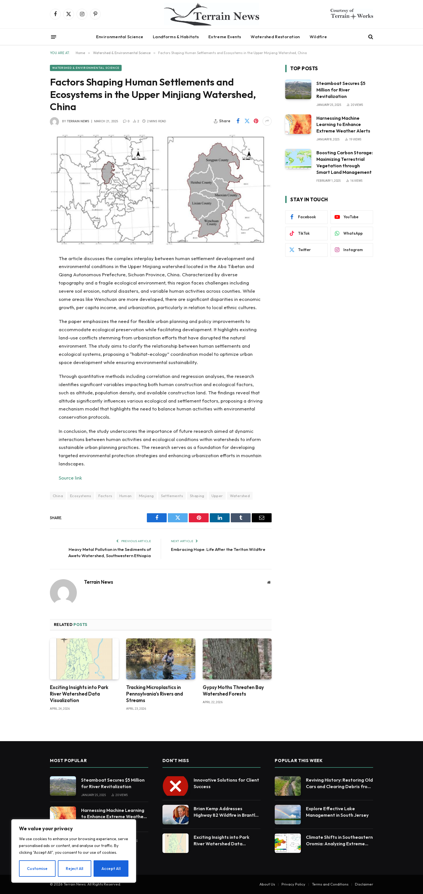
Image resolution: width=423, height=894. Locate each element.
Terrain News (78, 121)
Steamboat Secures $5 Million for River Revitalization (340, 89)
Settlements (172, 495)
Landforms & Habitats (176, 36)
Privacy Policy (293, 884)
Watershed (240, 495)
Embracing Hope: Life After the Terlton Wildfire (218, 549)
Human (125, 495)
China (58, 495)
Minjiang (146, 495)
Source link (70, 478)
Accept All (110, 868)
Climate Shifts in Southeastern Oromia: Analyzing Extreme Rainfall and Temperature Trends (339, 840)
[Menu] (53, 36)
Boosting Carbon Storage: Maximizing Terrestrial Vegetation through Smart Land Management (344, 162)
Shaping (197, 495)
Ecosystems (80, 495)
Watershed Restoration (275, 36)
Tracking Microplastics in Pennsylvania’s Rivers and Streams (154, 693)
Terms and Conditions (330, 884)
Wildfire (318, 36)
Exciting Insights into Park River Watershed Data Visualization (79, 693)
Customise (37, 868)
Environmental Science (119, 36)
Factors (105, 495)
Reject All (74, 868)
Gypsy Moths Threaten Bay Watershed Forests (233, 690)
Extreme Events (224, 36)
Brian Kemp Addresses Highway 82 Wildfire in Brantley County (227, 812)
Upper (217, 495)
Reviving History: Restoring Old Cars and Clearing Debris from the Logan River (339, 783)
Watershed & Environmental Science (85, 68)
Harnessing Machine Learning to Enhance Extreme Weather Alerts (343, 124)
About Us (267, 884)
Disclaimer (364, 884)
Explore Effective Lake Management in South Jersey (337, 812)
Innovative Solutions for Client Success (226, 783)
